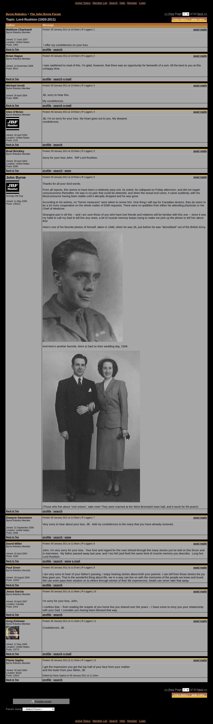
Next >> (202, 13)
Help (122, 3)
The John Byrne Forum (45, 14)
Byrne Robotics (16, 14)
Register (132, 3)
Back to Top (12, 49)
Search (113, 3)
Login (142, 3)
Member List (100, 3)
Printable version (43, 701)
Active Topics (82, 3)
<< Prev (169, 13)
